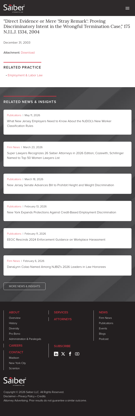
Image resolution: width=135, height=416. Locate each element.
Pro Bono (14, 334)
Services (61, 312)
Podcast (103, 339)
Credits (41, 396)
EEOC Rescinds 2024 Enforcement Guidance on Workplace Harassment (56, 239)
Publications (14, 115)
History (13, 323)
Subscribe (62, 346)
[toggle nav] (127, 8)
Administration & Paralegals (25, 339)
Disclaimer (10, 396)
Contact (16, 352)
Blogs (102, 334)
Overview (15, 318)
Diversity (14, 328)
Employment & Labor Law (25, 75)
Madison (14, 358)
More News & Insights (24, 286)
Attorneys (63, 319)
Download (28, 52)
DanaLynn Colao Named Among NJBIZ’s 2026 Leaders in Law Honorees (56, 267)
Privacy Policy (26, 396)
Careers (15, 345)
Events (103, 328)
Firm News (13, 147)
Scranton (14, 368)
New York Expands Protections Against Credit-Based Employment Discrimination (61, 212)
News (103, 312)
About (14, 312)
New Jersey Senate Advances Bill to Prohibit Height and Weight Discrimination (60, 185)
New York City (17, 363)
